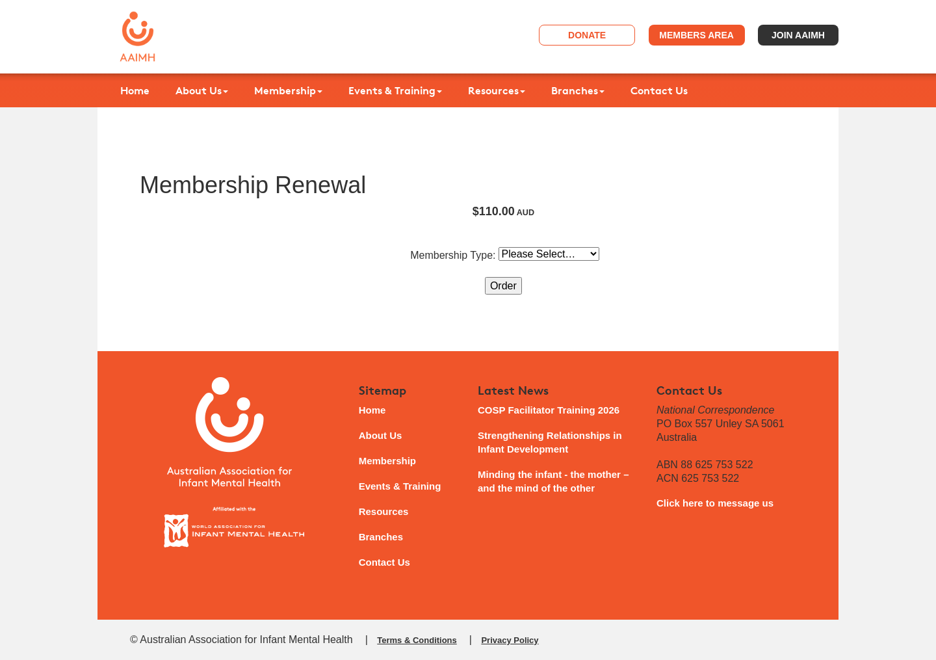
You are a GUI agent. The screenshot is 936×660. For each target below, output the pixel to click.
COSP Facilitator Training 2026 (548, 410)
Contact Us (659, 90)
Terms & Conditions (417, 640)
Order (503, 285)
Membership (288, 90)
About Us (202, 90)
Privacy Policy (509, 640)
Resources (496, 90)
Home (135, 90)
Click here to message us (715, 502)
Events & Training (395, 90)
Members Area (696, 35)
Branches (577, 90)
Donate (587, 35)
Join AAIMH (798, 35)
